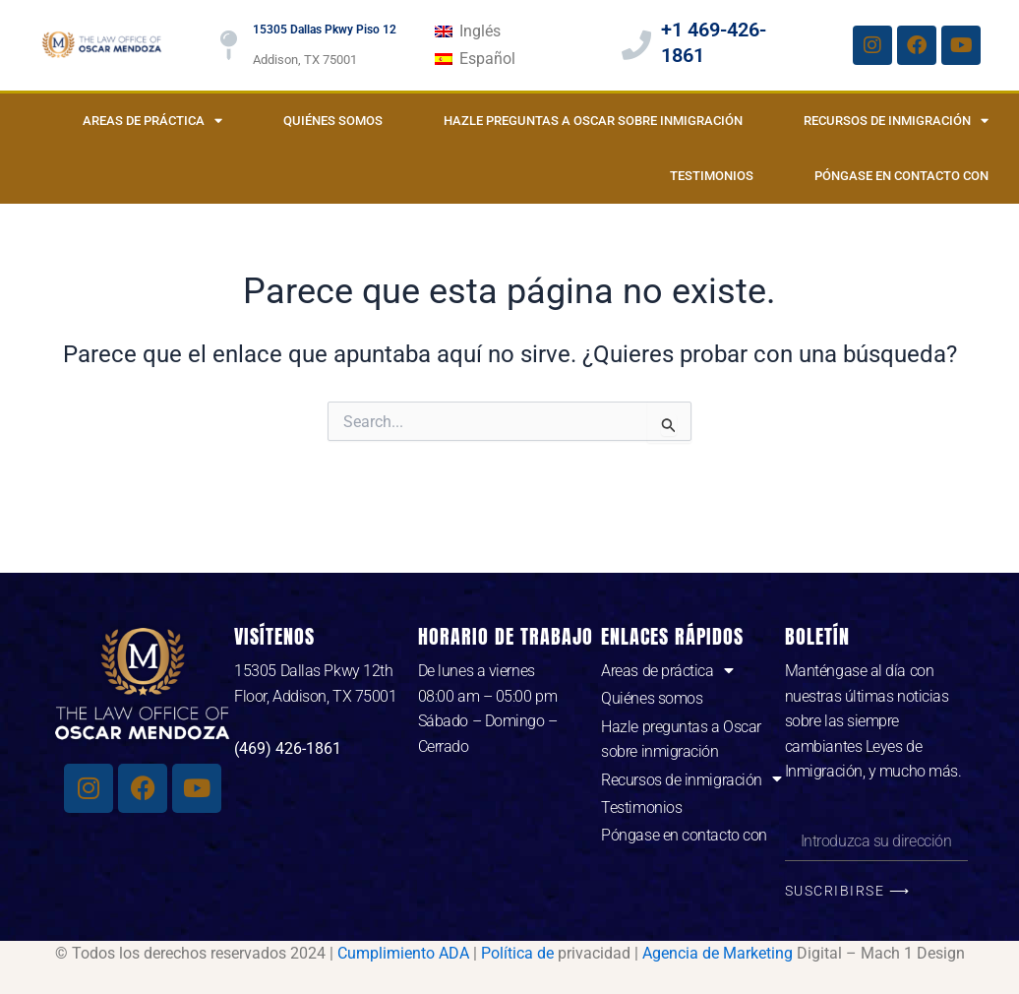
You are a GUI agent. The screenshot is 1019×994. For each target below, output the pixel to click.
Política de (517, 953)
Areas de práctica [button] (152, 120)
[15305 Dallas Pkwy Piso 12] (228, 45)
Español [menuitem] (487, 58)
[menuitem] (467, 31)
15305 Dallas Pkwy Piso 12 (324, 29)
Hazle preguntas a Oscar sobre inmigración (593, 120)
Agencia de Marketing (717, 953)
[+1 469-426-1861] (636, 45)
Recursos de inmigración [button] (896, 120)
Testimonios (711, 175)
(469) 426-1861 (287, 748)
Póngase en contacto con (901, 175)
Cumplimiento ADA (403, 953)
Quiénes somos (333, 120)
